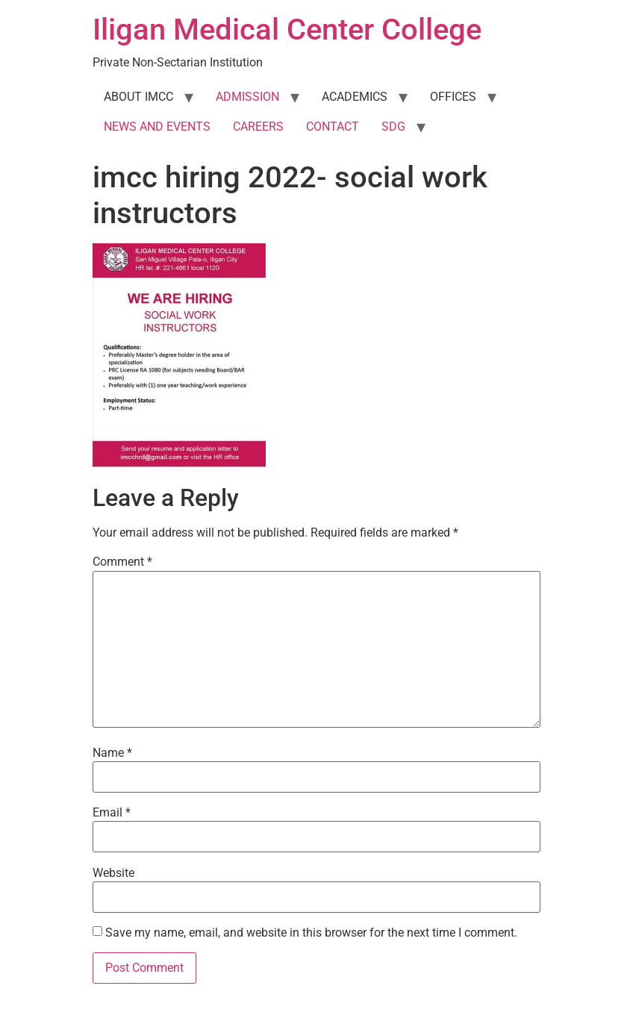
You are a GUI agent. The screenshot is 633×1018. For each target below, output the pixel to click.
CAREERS (258, 126)
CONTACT (332, 126)
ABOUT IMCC (138, 97)
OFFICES (453, 97)
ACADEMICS (354, 97)
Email (112, 813)
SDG (393, 126)
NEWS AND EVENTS (157, 126)
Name (112, 753)
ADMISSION (247, 97)
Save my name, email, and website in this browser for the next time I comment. (311, 933)
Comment (122, 562)
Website (113, 873)
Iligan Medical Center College (287, 29)
